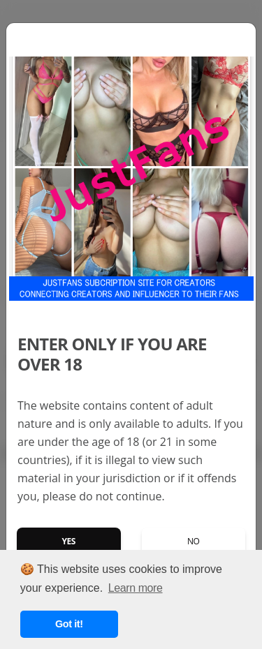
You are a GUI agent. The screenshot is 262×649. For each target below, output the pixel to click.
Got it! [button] (69, 623)
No (193, 541)
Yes (68, 541)
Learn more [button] (135, 588)
